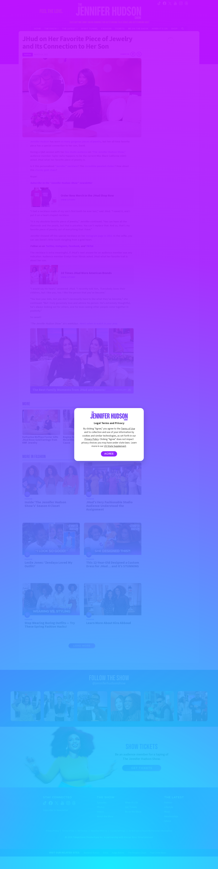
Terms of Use (128, 428)
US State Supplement (115, 446)
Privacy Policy (91, 439)
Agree (109, 453)
